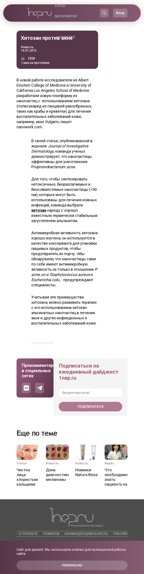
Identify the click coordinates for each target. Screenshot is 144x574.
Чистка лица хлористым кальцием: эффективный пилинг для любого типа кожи (28, 477)
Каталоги (67, 37)
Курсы (60, 6)
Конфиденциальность (86, 534)
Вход (120, 13)
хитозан (38, 210)
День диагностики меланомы (57, 475)
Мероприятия (66, 16)
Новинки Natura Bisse (86, 472)
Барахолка (64, 26)
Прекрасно (72, 565)
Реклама (121, 534)
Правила (51, 534)
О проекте (28, 534)
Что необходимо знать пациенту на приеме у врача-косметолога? (116, 477)
